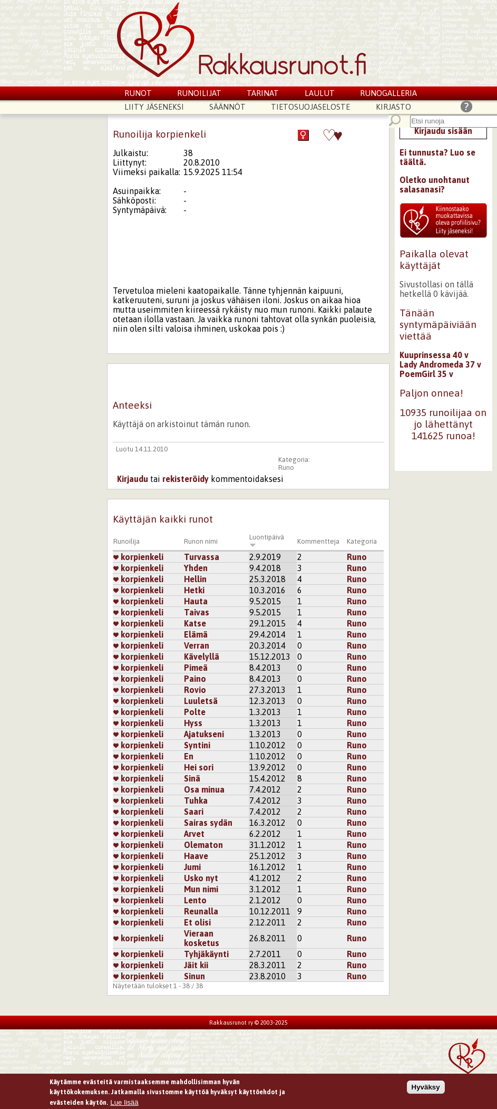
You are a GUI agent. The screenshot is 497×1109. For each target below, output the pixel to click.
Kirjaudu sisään (443, 131)
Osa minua (204, 789)
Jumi (192, 867)
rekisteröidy (185, 479)
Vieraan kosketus (201, 938)
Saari (193, 811)
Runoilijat (199, 93)
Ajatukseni (204, 734)
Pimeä (196, 667)
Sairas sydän (208, 822)
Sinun (194, 976)
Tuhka (196, 800)
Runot (138, 93)
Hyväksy (426, 1088)
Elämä (196, 634)
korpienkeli (138, 557)
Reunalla (201, 911)
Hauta (196, 601)
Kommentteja (318, 541)
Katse (195, 623)
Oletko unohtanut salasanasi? (434, 184)
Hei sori (198, 767)
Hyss (193, 723)
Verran (196, 645)
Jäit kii (196, 965)
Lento (195, 900)
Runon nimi (201, 541)
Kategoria (362, 541)
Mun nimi (201, 889)
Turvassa (201, 557)
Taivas (196, 612)
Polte (195, 712)
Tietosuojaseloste (310, 106)
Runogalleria (388, 93)
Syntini (197, 745)
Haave (196, 856)
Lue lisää (124, 1103)
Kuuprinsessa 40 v (434, 355)
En (188, 756)
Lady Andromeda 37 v (440, 364)
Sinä (192, 778)
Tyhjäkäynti (206, 954)
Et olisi (197, 922)
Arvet (194, 833)
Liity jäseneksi (154, 106)
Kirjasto (393, 106)
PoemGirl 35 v (426, 374)
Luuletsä (201, 701)
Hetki (194, 590)
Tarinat (263, 93)
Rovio (195, 690)
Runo (286, 467)
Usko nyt (201, 878)
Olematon (203, 845)
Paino (195, 678)
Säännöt (227, 106)
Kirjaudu (132, 479)
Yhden (196, 568)
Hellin (195, 579)
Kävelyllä (201, 656)
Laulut (320, 93)
